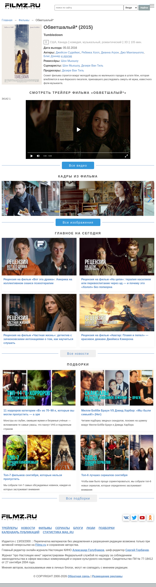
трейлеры (10, 528)
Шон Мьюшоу (69, 60)
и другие (66, 56)
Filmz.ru (40, 544)
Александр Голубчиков (88, 550)
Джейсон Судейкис (68, 52)
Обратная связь (79, 576)
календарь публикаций (20, 532)
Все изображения (78, 222)
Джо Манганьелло (132, 52)
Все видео (78, 165)
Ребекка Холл (90, 52)
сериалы (62, 528)
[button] (150, 198)
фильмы (45, 528)
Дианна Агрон (110, 52)
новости (28, 528)
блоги (78, 528)
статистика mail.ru (58, 532)
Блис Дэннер (52, 56)
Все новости (78, 353)
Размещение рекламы (107, 576)
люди (90, 528)
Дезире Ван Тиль (92, 65)
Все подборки (78, 498)
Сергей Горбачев (137, 550)
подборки (107, 528)
